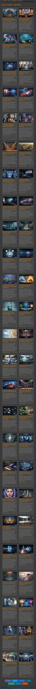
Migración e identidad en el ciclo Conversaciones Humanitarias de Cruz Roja (25, 20)
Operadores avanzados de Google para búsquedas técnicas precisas (25, 260)
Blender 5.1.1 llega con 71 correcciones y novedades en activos (26, 473)
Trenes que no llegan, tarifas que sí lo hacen (25, 366)
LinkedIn (28, 680)
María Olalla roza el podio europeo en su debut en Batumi (25, 391)
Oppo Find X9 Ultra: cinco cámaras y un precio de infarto (25, 638)
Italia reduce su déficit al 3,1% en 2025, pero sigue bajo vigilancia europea (25, 500)
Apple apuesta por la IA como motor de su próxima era (26, 663)
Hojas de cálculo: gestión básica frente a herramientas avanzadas (9, 341)
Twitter (15, 680)
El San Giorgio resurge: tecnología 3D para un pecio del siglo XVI (25, 46)
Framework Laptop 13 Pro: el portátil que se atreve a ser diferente (9, 473)
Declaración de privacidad (14, 687)
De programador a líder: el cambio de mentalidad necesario (25, 286)
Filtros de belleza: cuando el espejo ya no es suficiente (9, 500)
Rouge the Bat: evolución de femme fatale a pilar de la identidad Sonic (9, 46)
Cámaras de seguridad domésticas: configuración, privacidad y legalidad (9, 125)
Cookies (28, 687)
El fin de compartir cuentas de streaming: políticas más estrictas (26, 99)
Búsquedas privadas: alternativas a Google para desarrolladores (9, 260)
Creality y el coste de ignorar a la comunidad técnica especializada (26, 208)
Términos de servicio (23, 687)
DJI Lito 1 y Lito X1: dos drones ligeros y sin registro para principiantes (25, 583)
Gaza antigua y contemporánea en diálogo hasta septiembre (9, 528)
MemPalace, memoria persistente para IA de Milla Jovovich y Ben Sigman (9, 181)
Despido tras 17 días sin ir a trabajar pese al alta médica (9, 608)
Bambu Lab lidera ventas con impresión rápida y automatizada (9, 233)
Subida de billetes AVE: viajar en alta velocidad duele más (9, 391)
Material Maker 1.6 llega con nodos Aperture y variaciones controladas (9, 418)
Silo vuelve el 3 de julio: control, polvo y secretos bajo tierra (10, 582)
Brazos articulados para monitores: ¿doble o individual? (26, 527)
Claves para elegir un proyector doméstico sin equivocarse (24, 181)
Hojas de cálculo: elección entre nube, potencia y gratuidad (25, 313)
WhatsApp (11, 683)
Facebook (21, 680)
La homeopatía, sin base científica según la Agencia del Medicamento (9, 313)
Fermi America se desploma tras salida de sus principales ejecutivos (25, 125)
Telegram (18, 683)
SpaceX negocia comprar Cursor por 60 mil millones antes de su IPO (25, 556)
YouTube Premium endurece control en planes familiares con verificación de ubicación (9, 73)
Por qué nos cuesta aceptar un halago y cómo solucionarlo (9, 638)
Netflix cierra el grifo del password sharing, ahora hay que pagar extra (9, 99)
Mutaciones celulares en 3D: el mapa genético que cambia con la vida (10, 445)
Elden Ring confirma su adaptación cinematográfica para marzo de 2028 (9, 20)
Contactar (8, 687)
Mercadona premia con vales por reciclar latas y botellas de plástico (10, 664)
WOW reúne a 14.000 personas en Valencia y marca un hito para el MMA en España (26, 341)
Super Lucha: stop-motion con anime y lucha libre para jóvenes (10, 153)
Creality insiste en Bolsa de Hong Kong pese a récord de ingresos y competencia (25, 233)
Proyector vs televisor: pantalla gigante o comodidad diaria (10, 207)
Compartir (8, 680)
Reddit (25, 683)
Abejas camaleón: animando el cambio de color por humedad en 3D (26, 418)
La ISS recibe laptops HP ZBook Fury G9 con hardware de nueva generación (26, 445)
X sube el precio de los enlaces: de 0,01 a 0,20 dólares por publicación (9, 556)
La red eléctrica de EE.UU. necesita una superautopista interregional (9, 286)
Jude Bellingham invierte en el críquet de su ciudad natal (10, 366)
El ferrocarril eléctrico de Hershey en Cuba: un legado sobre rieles (25, 153)
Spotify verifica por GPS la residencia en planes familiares (25, 73)
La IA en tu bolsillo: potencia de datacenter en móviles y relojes (26, 609)
